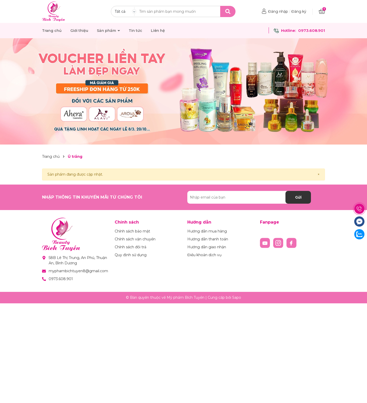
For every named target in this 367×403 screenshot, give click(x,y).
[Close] (318, 174)
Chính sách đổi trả (130, 247)
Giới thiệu (79, 30)
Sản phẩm (107, 30)
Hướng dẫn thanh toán (207, 239)
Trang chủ (52, 30)
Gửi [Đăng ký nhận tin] (298, 197)
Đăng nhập (278, 11)
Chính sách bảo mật (132, 231)
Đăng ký (298, 11)
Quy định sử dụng (131, 255)
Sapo (236, 297)
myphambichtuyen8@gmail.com (78, 271)
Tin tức (135, 30)
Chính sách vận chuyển (135, 239)
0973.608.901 (311, 30)
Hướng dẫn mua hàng (207, 231)
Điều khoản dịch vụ (204, 255)
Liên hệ (158, 30)
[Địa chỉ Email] (249, 197)
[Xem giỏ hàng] (322, 11)
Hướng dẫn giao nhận (206, 247)
